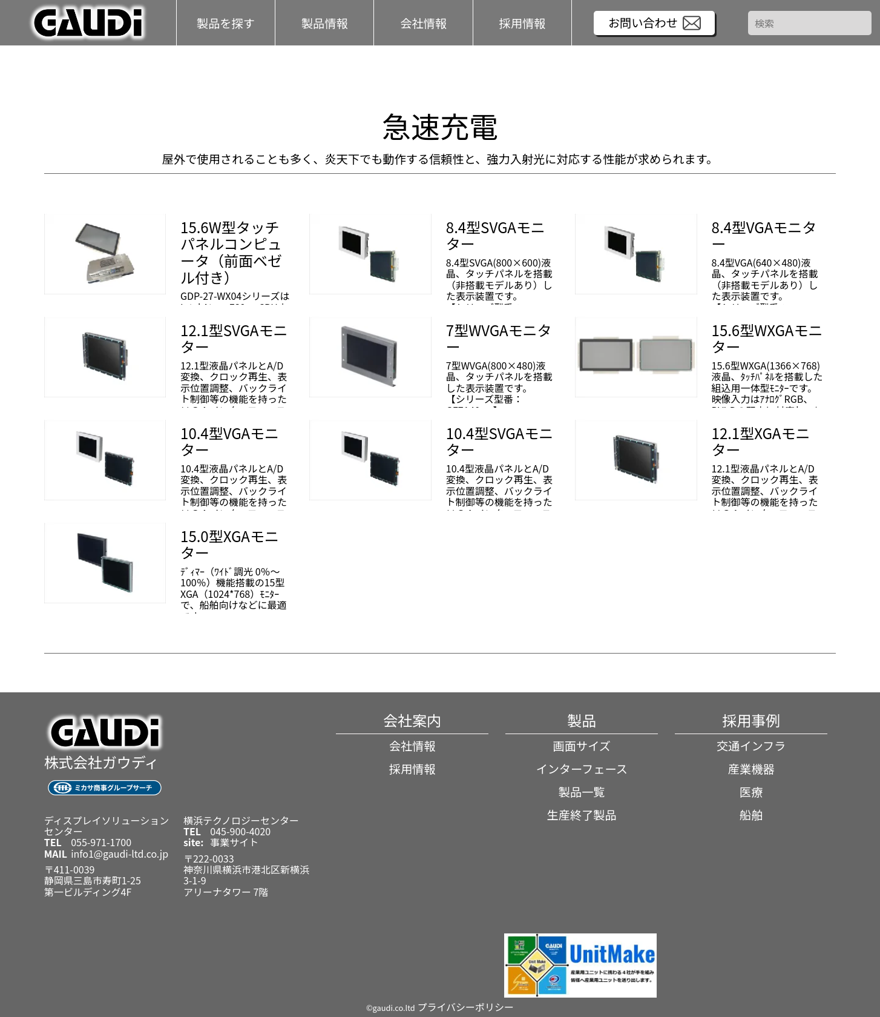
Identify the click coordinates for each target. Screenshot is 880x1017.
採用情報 (522, 22)
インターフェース (581, 768)
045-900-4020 (240, 831)
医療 (751, 791)
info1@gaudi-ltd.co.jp (119, 853)
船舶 (751, 814)
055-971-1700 (101, 842)
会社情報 (412, 745)
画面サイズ (581, 745)
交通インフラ (751, 745)
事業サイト (234, 842)
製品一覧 (582, 791)
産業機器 (751, 768)
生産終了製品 (582, 814)
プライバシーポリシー (465, 1006)
